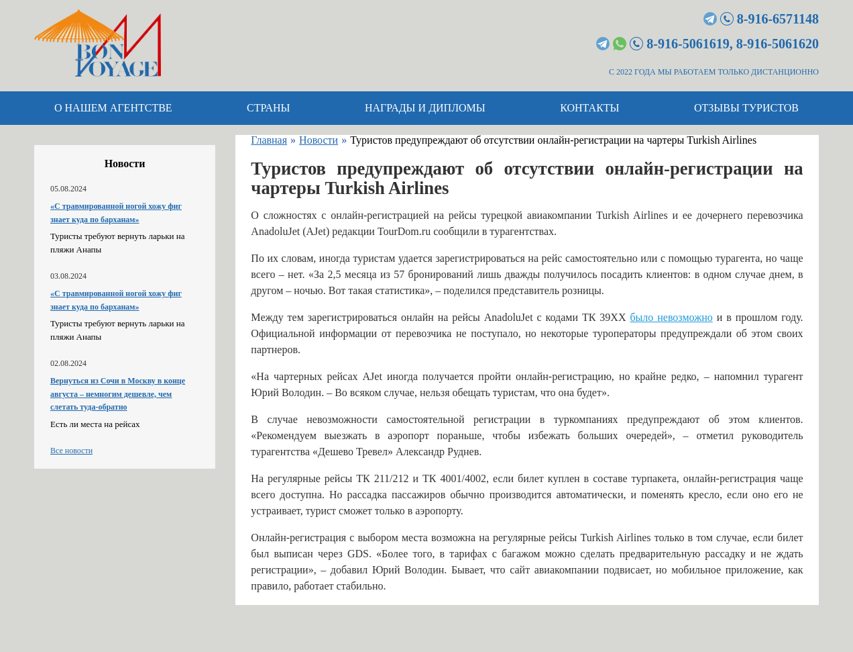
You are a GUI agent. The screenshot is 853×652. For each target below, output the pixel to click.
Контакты (589, 107)
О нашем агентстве (113, 107)
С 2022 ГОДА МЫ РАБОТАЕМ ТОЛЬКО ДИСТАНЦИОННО (714, 72)
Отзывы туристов (746, 107)
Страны (268, 107)
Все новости (71, 450)
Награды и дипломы (425, 107)
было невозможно (671, 317)
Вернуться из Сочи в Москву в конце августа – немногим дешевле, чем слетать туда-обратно (117, 394)
